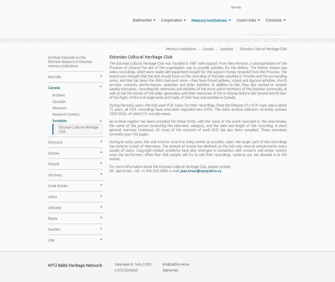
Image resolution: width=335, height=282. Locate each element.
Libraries (59, 101)
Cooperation (171, 20)
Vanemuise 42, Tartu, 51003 (130, 264)
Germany (55, 175)
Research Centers (65, 114)
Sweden (54, 229)
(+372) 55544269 (123, 270)
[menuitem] (143, 20)
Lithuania (54, 207)
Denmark (55, 142)
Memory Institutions (209, 20)
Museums (59, 108)
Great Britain (58, 186)
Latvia (52, 197)
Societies (59, 121)
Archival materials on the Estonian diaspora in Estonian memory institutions (70, 61)
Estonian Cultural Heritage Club (78, 129)
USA (51, 240)
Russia (52, 218)
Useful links (246, 20)
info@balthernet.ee (173, 264)
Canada (54, 88)
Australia (54, 77)
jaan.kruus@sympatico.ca (201, 171)
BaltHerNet (142, 20)
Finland (53, 164)
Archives (58, 95)
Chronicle (274, 20)
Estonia (53, 153)
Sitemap (233, 7)
